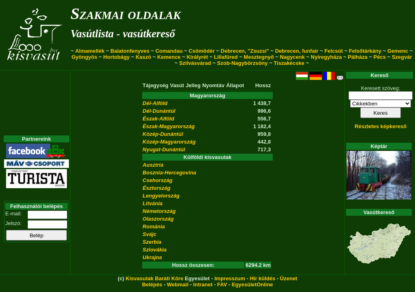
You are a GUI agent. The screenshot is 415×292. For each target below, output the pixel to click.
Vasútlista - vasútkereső (123, 34)
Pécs (380, 57)
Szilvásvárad (195, 63)
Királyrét (197, 57)
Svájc (149, 234)
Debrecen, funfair (297, 51)
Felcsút (333, 51)
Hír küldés (262, 278)
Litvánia (153, 203)
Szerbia (152, 242)
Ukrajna (152, 257)
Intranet (203, 284)
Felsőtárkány (365, 51)
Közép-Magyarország (169, 142)
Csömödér (201, 51)
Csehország (158, 180)
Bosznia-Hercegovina (169, 173)
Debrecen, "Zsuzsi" (245, 51)
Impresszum (229, 278)
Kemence (169, 57)
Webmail (177, 284)
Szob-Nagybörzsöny (242, 63)
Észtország (157, 188)
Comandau (168, 51)
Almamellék (89, 51)
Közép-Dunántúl (163, 134)
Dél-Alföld (155, 103)
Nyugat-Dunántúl (164, 149)
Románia (154, 226)
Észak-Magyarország (169, 126)
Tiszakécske (289, 63)
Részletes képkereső (380, 126)
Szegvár (402, 57)
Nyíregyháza (326, 57)
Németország (159, 211)
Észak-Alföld (158, 119)
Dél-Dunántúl (159, 111)
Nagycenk (292, 57)
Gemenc (397, 51)
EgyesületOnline (252, 284)
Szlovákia (155, 250)
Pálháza (357, 57)
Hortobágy (116, 57)
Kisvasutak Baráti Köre (154, 278)
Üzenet (288, 278)
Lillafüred (226, 57)
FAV (222, 284)
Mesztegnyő (259, 57)
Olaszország (158, 219)
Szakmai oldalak (126, 13)
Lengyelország (161, 196)
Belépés (152, 284)
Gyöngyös (84, 57)
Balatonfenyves (130, 51)
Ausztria (153, 165)
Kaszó (143, 57)
